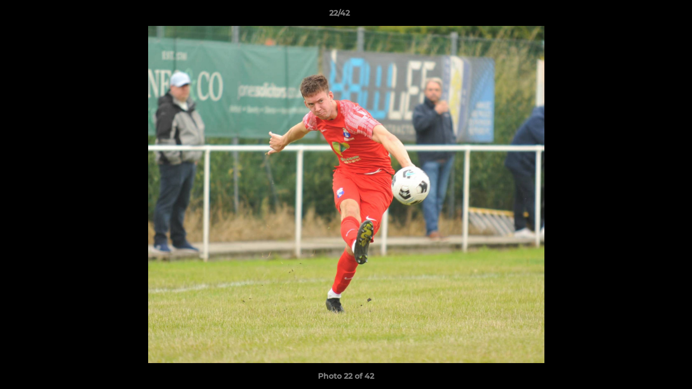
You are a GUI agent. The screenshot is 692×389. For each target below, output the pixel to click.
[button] (646, 16)
